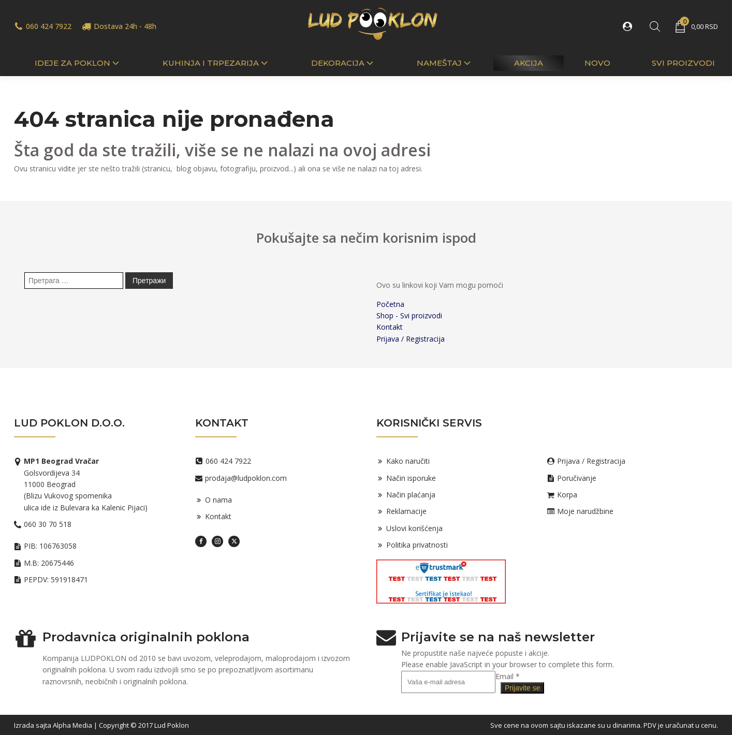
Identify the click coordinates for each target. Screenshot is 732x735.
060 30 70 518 (47, 524)
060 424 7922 (48, 26)
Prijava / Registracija (410, 339)
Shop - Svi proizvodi (409, 315)
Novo (597, 63)
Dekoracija (343, 62)
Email (507, 676)
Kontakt (389, 327)
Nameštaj (445, 62)
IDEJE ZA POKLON (78, 62)
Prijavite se (522, 688)
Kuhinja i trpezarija (216, 62)
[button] (629, 26)
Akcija (528, 63)
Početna (390, 304)
